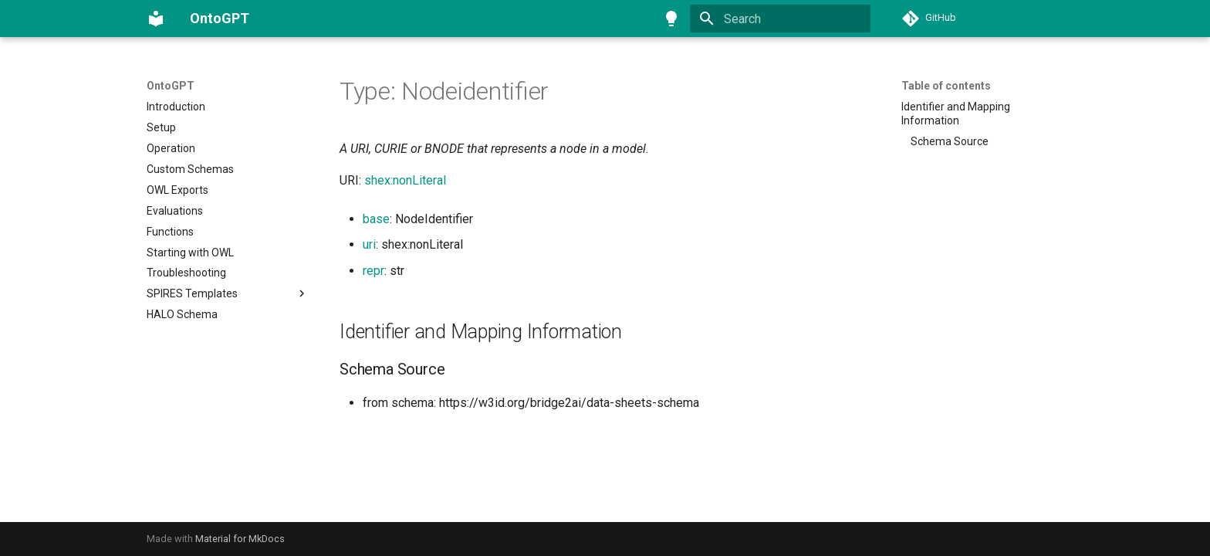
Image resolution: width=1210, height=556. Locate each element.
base (376, 219)
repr (373, 270)
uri (369, 244)
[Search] (780, 18)
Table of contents (946, 86)
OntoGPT (170, 86)
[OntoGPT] (155, 18)
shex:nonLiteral (405, 180)
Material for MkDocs (240, 538)
